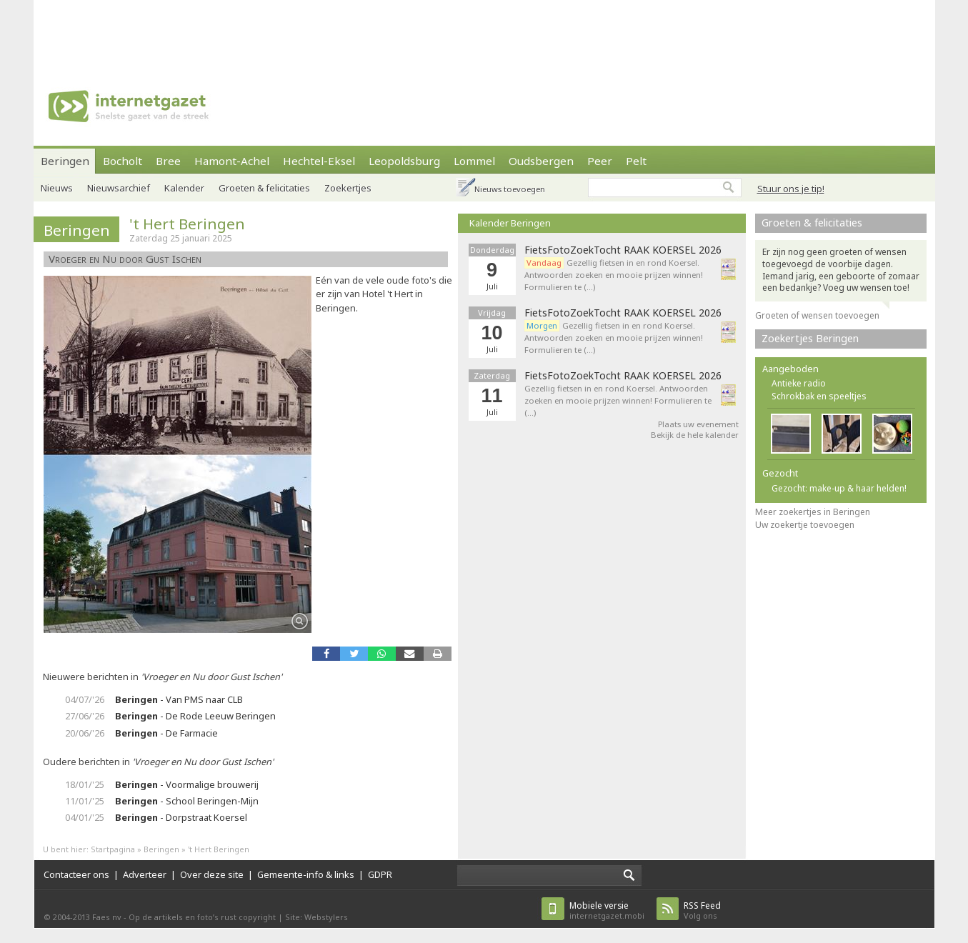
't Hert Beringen (187, 224)
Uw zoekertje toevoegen (804, 525)
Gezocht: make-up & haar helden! (839, 488)
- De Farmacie (166, 733)
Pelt (636, 161)
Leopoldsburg (404, 161)
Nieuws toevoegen (509, 189)
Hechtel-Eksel (319, 161)
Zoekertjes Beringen (810, 338)
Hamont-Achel (231, 161)
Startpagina (113, 849)
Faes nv (106, 917)
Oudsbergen (541, 161)
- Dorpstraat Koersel (181, 817)
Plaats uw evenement (698, 424)
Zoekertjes (347, 187)
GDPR (380, 874)
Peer (599, 161)
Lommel (474, 161)
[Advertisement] (484, 32)
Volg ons (702, 910)
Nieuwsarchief (118, 187)
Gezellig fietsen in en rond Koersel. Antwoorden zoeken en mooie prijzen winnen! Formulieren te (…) (613, 274)
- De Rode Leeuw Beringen (195, 715)
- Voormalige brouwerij (187, 784)
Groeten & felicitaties (264, 187)
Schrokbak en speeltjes (819, 396)
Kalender (184, 187)
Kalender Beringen (510, 222)
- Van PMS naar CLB (179, 699)
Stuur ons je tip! (790, 188)
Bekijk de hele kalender (695, 434)
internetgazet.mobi (606, 910)
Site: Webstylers (316, 917)
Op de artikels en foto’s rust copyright (202, 917)
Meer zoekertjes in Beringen (812, 512)
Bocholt (122, 161)
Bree (168, 161)
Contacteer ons (76, 874)
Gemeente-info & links (305, 874)
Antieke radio (799, 383)
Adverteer (144, 874)
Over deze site (212, 874)
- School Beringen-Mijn (187, 800)
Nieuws (57, 187)
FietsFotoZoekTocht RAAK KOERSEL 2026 (623, 250)
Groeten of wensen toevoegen (817, 315)
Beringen (65, 161)
